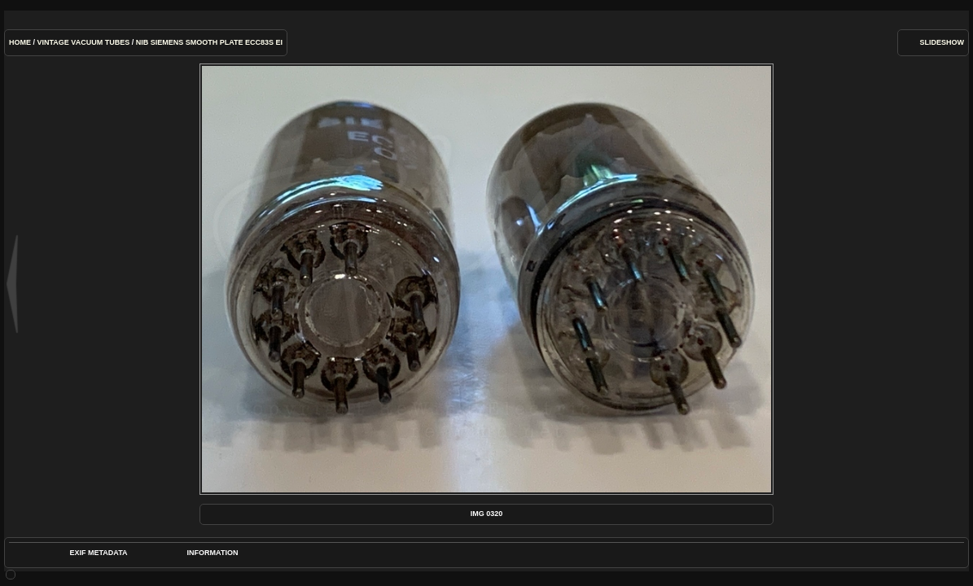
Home (20, 42)
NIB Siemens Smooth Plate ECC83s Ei (209, 42)
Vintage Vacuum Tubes (83, 42)
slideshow (941, 42)
